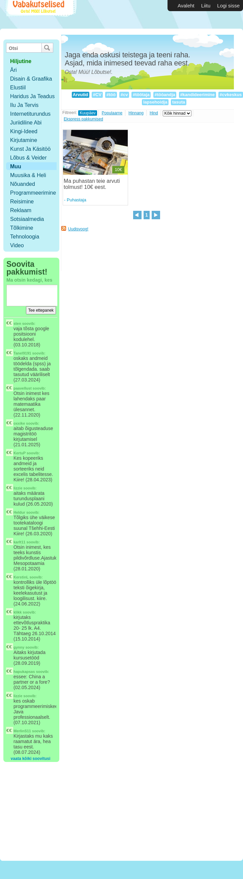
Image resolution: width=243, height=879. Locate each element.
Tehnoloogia (24, 236)
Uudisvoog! (78, 229)
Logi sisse (228, 5)
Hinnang (136, 113)
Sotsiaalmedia (27, 219)
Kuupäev (87, 113)
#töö (111, 94)
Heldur (19, 512)
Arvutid (80, 94)
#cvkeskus (230, 94)
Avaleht (186, 5)
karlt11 (19, 542)
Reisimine (22, 201)
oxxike (19, 423)
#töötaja (141, 94)
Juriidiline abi (25, 122)
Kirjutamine (23, 140)
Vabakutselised (40, 14)
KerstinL (20, 577)
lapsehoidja (155, 102)
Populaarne (112, 113)
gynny (18, 647)
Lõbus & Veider (28, 158)
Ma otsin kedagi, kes (29, 280)
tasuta (178, 102)
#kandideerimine (197, 94)
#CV (97, 94)
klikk (17, 612)
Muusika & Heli (28, 175)
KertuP (19, 453)
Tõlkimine (21, 228)
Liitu (206, 5)
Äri (13, 70)
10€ (118, 169)
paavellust (22, 388)
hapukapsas (24, 672)
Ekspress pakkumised (83, 119)
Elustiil (18, 87)
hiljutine (20, 61)
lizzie (17, 488)
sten (17, 323)
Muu (15, 166)
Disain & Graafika (31, 79)
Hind (154, 113)
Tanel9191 (22, 353)
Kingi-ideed (23, 131)
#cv (124, 94)
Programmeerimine (33, 193)
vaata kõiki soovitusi (30, 758)
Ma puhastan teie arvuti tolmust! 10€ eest (92, 184)
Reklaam (20, 210)
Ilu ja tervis (24, 105)
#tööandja (165, 94)
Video (17, 245)
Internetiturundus (30, 114)
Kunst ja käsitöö (30, 149)
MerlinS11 (22, 731)
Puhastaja (76, 199)
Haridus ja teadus (32, 96)
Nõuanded (22, 184)
